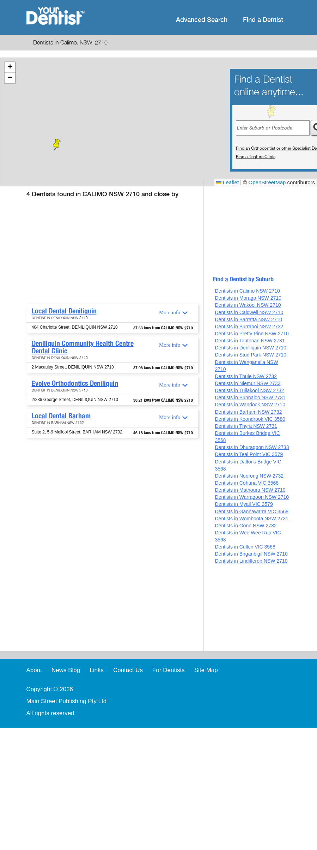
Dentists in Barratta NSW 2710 (248, 319)
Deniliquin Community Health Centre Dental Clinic (83, 347)
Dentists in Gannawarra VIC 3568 (251, 511)
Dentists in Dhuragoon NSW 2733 (252, 447)
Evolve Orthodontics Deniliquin (75, 383)
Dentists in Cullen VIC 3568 (245, 547)
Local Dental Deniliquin (64, 311)
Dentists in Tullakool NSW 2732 (249, 390)
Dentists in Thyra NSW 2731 (246, 426)
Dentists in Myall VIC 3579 (244, 504)
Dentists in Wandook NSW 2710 (250, 404)
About (34, 670)
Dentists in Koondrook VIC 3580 (250, 419)
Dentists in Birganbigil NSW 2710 (251, 554)
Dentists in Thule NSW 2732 (246, 376)
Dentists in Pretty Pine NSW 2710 (251, 333)
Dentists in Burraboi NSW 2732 (249, 326)
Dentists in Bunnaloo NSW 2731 (250, 397)
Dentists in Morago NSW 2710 (248, 298)
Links (97, 670)
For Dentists (168, 670)
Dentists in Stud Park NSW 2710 (250, 355)
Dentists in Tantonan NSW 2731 (250, 340)
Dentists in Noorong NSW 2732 (249, 476)
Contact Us (128, 670)
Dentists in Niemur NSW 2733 (247, 383)
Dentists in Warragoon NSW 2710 (252, 497)
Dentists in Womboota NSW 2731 (251, 518)
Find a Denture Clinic (255, 156)
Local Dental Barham (61, 416)
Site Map (206, 670)
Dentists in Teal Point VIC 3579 (249, 454)
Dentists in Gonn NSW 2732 (245, 525)
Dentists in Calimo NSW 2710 (247, 291)
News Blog (65, 670)
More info (169, 312)
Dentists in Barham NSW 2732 (248, 412)
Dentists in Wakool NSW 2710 (248, 305)
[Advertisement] (111, 251)
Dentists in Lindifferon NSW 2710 (251, 561)
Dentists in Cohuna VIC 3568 (247, 483)
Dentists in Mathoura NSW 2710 (250, 490)
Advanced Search (201, 20)
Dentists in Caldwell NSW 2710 (249, 312)
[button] (56, 144)
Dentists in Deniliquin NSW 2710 (250, 348)
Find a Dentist (263, 20)
